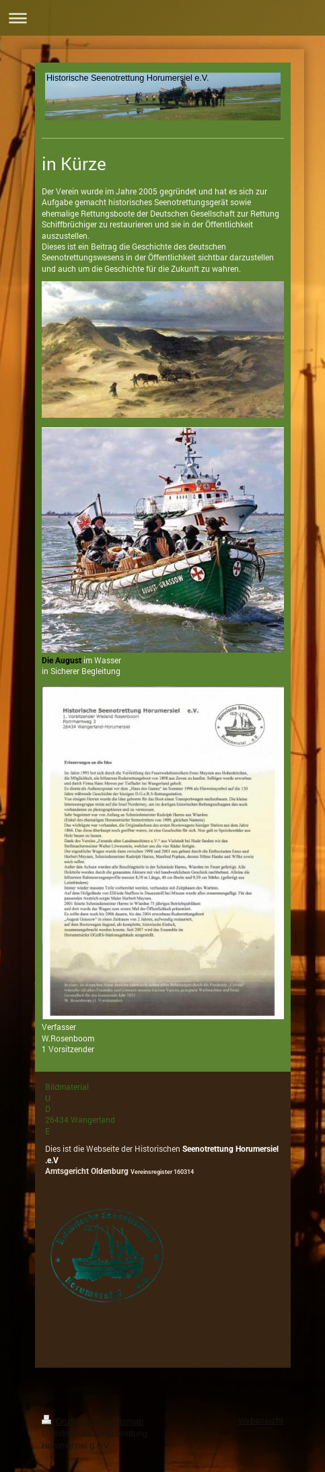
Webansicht (261, 1420)
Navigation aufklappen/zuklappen (162, 17)
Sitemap (127, 1421)
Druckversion (75, 1421)
